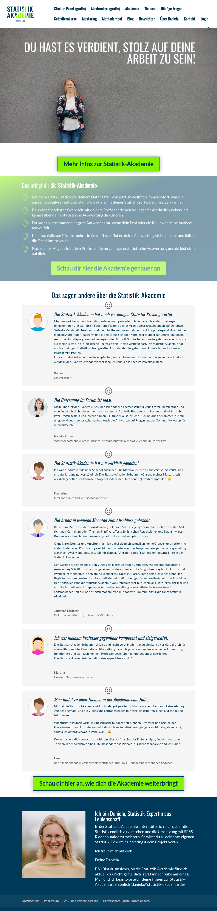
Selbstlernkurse (65, 19)
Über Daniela (169, 19)
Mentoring (89, 19)
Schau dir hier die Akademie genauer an (108, 267)
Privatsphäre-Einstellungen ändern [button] (126, 901)
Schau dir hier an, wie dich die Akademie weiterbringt (108, 783)
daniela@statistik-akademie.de (158, 884)
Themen (149, 9)
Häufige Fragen (171, 9)
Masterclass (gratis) (105, 9)
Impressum (51, 901)
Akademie (132, 9)
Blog (130, 19)
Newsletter (147, 19)
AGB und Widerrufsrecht (81, 901)
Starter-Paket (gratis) (70, 9)
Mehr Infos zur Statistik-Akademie (108, 164)
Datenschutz (30, 901)
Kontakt (189, 19)
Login (204, 19)
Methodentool (112, 19)
